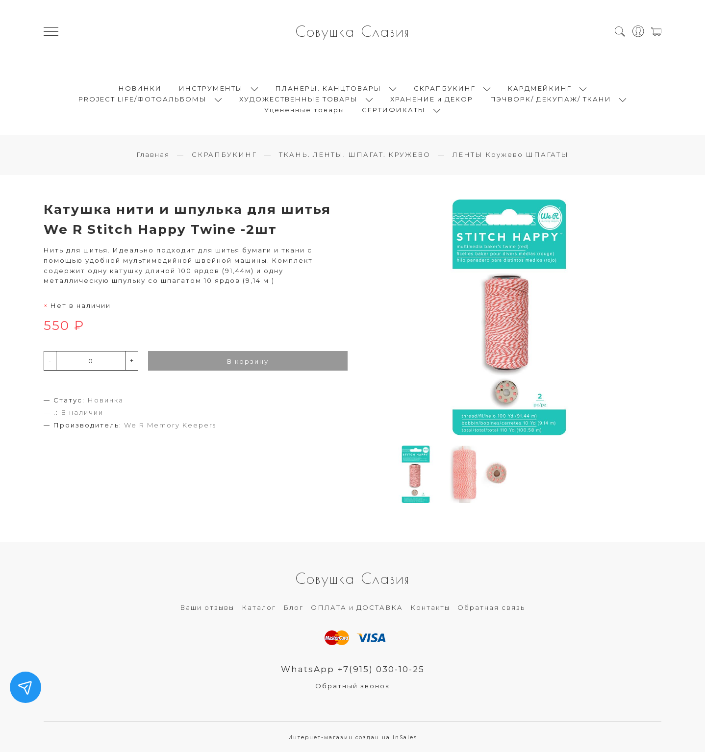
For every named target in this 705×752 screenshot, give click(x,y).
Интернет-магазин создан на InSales (352, 737)
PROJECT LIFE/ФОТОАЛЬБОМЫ (142, 99)
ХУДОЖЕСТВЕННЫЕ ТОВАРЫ (298, 99)
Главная (153, 154)
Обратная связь (491, 607)
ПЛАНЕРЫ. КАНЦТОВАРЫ (328, 88)
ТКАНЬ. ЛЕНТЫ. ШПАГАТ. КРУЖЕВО (354, 154)
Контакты (430, 607)
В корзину (248, 361)
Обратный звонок (352, 686)
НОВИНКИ (140, 88)
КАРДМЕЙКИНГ (540, 88)
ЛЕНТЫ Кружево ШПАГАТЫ (511, 154)
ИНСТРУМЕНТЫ (211, 88)
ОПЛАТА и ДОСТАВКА (357, 607)
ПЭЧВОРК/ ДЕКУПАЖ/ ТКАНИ (550, 99)
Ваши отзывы (207, 607)
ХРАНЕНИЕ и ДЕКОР (431, 99)
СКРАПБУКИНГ (445, 88)
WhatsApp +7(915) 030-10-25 (353, 669)
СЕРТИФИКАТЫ (394, 110)
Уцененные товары (304, 110)
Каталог (259, 607)
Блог (293, 607)
